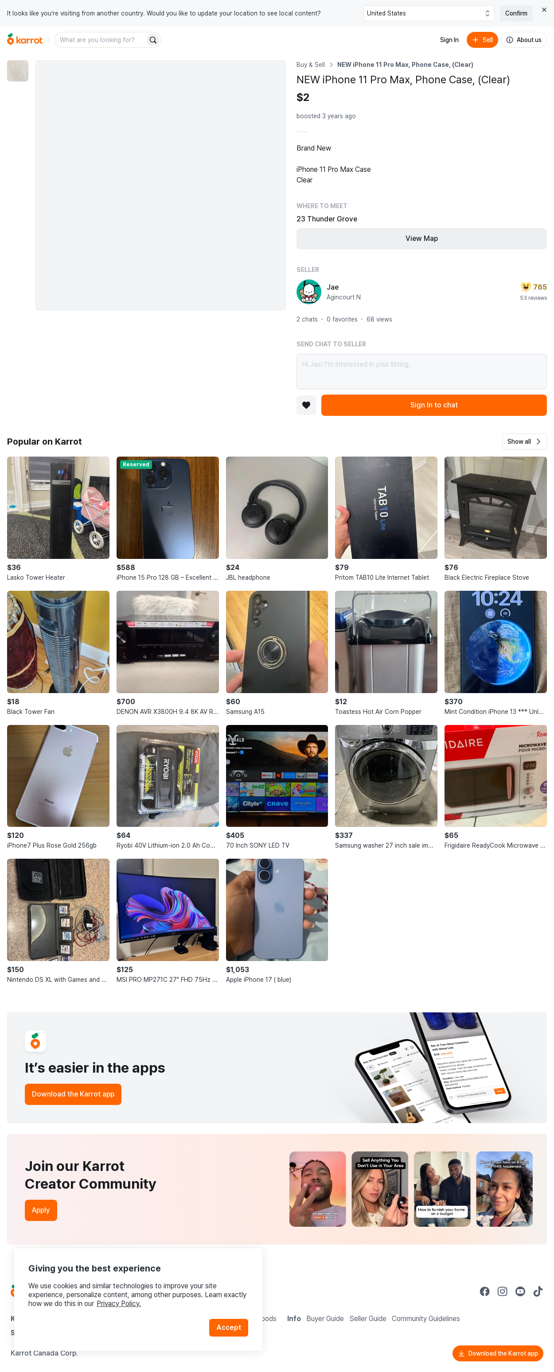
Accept (228, 1327)
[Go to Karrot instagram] (502, 1291)
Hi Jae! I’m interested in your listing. (422, 371)
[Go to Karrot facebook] (485, 1291)
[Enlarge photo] (160, 185)
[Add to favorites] (306, 405)
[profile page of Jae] (309, 291)
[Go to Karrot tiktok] (538, 1291)
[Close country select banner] (544, 10)
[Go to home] (25, 40)
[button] (524, 442)
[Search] (153, 40)
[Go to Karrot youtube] (520, 1291)
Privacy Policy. (119, 1303)
